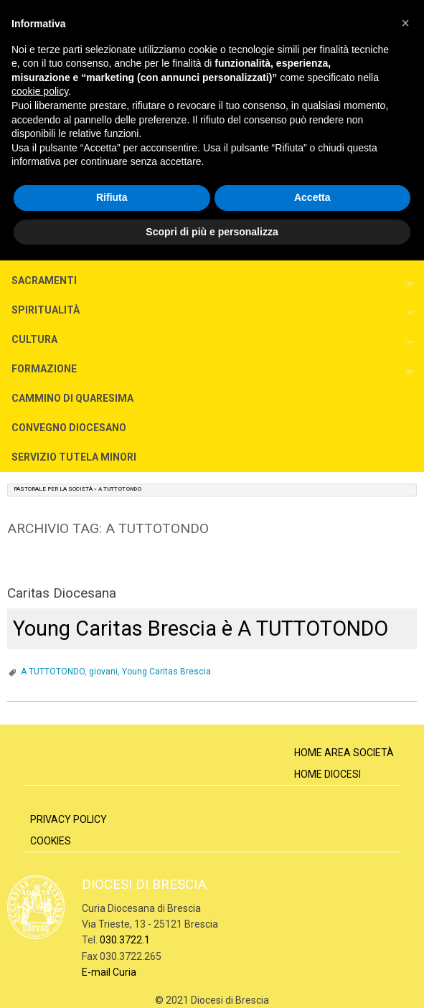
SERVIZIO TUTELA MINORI (73, 457)
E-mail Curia (109, 972)
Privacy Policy (68, 819)
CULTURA (34, 339)
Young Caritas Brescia (166, 671)
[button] (405, 22)
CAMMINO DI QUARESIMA (72, 398)
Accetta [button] (312, 197)
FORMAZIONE (44, 369)
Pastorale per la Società (53, 489)
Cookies (50, 841)
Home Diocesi (327, 774)
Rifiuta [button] (112, 197)
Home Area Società (344, 752)
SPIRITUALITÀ (45, 310)
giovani (103, 671)
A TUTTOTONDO (53, 671)
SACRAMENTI (44, 280)
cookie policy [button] (39, 91)
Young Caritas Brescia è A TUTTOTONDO (200, 628)
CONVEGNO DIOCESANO (68, 427)
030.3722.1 (125, 940)
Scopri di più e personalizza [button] (212, 231)
